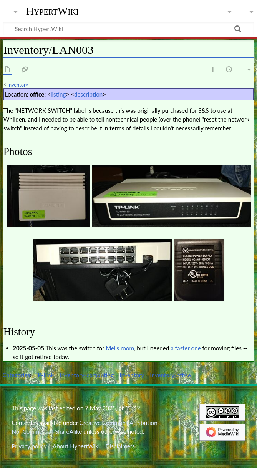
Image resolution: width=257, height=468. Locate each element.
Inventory (18, 85)
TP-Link (44, 374)
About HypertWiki (76, 446)
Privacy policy (29, 446)
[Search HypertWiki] (128, 28)
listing (58, 94)
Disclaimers (120, 446)
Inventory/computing (87, 374)
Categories (16, 374)
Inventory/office (170, 374)
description (88, 94)
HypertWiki (52, 11)
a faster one (186, 348)
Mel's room (120, 348)
